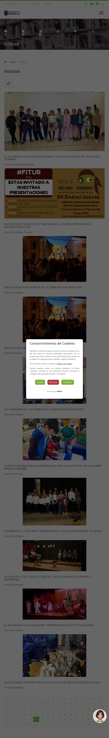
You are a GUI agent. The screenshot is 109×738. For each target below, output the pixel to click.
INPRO (59, 391)
